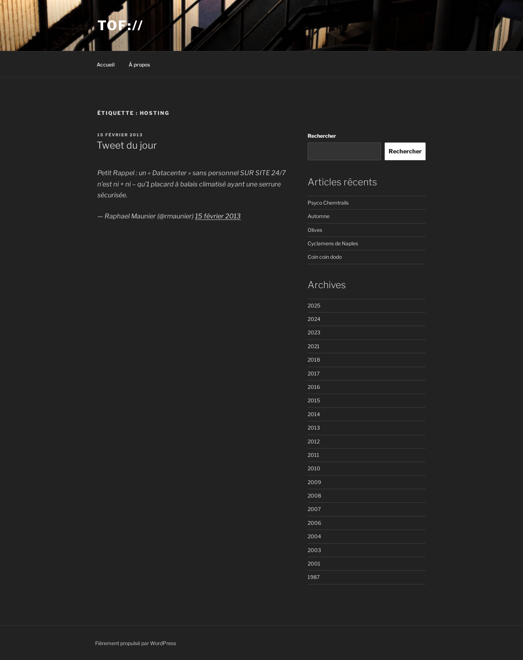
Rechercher (322, 136)
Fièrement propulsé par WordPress (135, 643)
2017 (314, 373)
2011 (313, 455)
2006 (314, 523)
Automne (318, 216)
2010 (314, 468)
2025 (314, 305)
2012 (314, 441)
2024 (314, 319)
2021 (314, 346)
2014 (314, 414)
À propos (139, 64)
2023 (314, 332)
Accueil (106, 64)
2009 (314, 482)
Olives (315, 230)
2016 (314, 387)
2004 (314, 536)
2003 (314, 550)
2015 (314, 400)
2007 (314, 509)
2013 (314, 427)
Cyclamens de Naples (333, 243)
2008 (314, 495)
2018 (314, 360)
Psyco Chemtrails (328, 203)
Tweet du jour (127, 145)
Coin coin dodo (325, 257)
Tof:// (120, 25)
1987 (314, 577)
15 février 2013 (218, 216)
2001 (314, 563)
